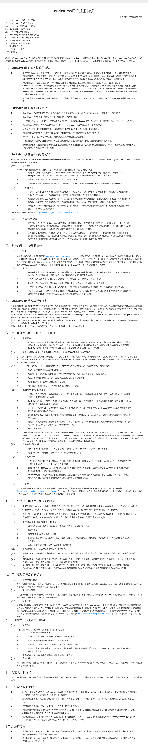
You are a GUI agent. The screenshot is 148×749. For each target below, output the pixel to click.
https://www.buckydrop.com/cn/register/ (62, 256)
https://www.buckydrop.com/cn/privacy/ (95, 614)
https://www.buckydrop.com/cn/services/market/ (57, 213)
